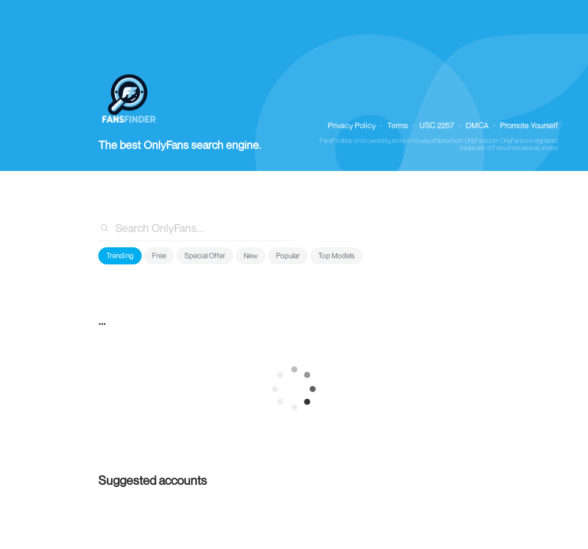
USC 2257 (436, 125)
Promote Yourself (529, 125)
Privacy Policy (352, 125)
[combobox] (196, 228)
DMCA (477, 125)
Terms (397, 125)
